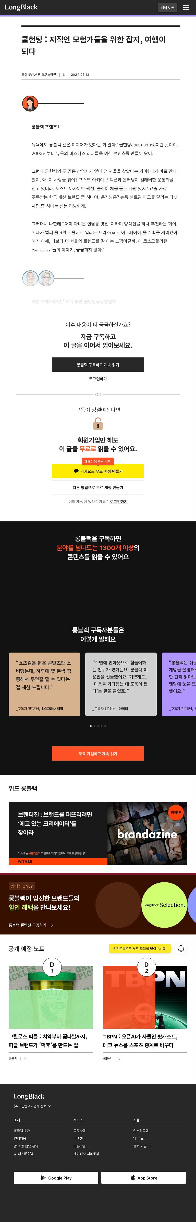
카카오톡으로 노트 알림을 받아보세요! (140, 948)
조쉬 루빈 (27, 74)
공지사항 (80, 1130)
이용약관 (80, 1146)
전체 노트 (167, 7)
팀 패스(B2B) (23, 1153)
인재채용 (20, 1138)
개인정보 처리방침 (86, 1153)
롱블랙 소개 (22, 1130)
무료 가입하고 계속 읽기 (98, 753)
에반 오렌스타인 (45, 74)
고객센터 (80, 1138)
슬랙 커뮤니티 (143, 1146)
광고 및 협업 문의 (26, 1146)
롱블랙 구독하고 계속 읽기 (98, 364)
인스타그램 (141, 1130)
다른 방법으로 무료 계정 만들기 (98, 487)
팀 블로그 (139, 1138)
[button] (91, 726)
